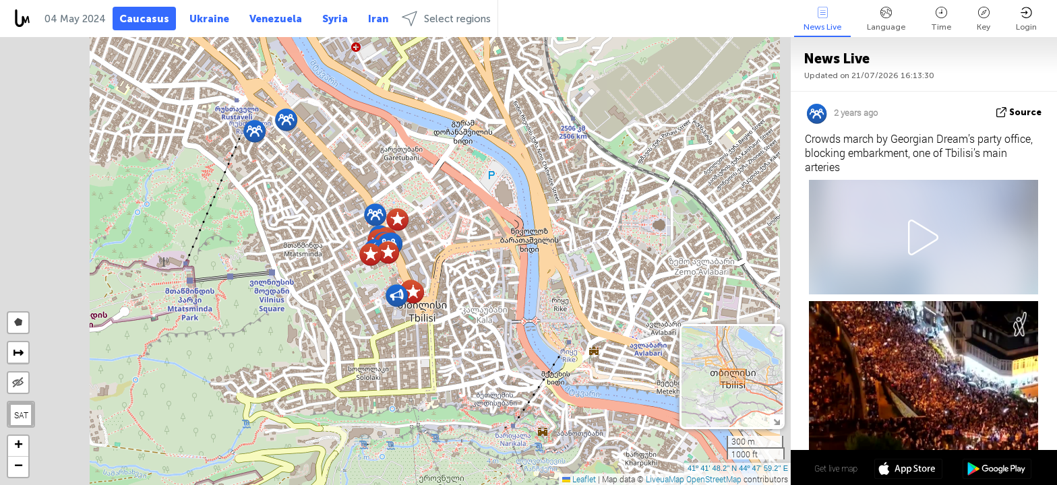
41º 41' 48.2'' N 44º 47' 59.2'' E (738, 468)
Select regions (446, 18)
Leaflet (579, 479)
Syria (335, 19)
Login (1026, 19)
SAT (21, 415)
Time (941, 19)
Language (886, 19)
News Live (822, 19)
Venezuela (275, 19)
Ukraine (209, 19)
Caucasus (144, 19)
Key (983, 19)
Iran (378, 19)
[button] (375, 214)
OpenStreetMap (714, 479)
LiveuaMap (665, 479)
